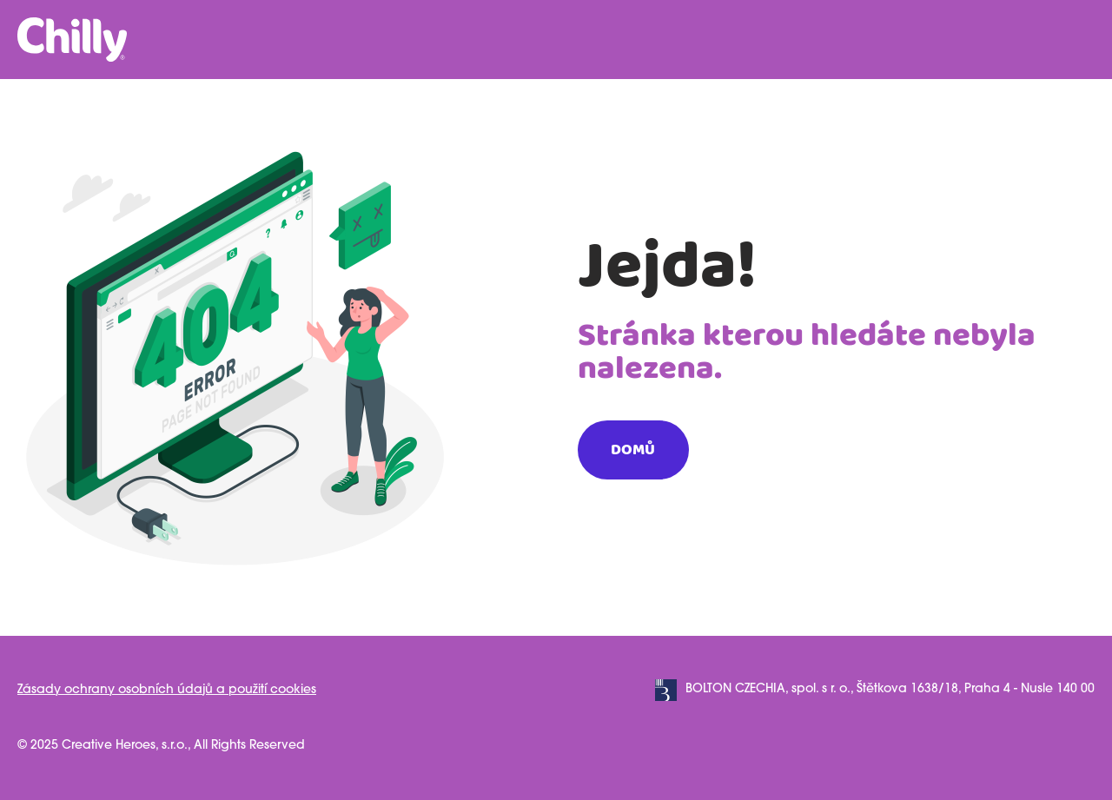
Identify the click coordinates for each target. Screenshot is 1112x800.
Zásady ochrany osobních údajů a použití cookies (166, 690)
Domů (633, 450)
